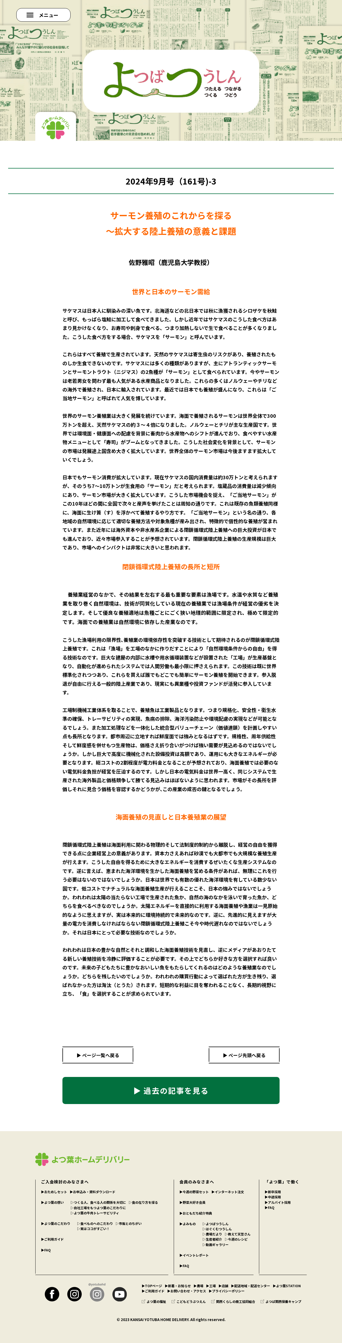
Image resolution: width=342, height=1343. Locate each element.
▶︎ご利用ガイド (52, 1239)
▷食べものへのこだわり (95, 1223)
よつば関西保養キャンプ (281, 1301)
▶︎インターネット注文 (227, 1191)
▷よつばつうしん (215, 1223)
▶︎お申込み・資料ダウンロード (92, 1191)
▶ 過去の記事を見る (171, 1090)
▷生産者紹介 (212, 1239)
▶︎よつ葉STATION (287, 1285)
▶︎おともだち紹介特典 (195, 1213)
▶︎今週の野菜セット (194, 1191)
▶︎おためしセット (54, 1191)
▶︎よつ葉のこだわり (55, 1223)
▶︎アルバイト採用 (278, 1202)
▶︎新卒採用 (273, 1191)
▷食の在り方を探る (143, 1202)
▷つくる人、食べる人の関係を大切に (98, 1202)
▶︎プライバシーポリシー (227, 1291)
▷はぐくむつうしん (217, 1229)
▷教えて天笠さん (238, 1234)
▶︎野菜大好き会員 (192, 1202)
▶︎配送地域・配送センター (250, 1285)
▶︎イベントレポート (194, 1255)
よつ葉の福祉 (154, 1301)
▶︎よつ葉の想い (52, 1202)
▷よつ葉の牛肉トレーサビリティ (95, 1213)
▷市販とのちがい (129, 1223)
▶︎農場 (198, 1285)
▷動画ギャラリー (215, 1244)
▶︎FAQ (46, 1250)
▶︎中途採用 (273, 1197)
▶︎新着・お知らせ (178, 1285)
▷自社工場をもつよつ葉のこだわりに (98, 1207)
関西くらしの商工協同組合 (233, 1301)
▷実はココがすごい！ (93, 1228)
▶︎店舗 (223, 1285)
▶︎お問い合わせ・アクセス (186, 1291)
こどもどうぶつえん (189, 1301)
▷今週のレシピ (236, 1239)
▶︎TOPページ (152, 1285)
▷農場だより (212, 1234)
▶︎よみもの (187, 1223)
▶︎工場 (211, 1285)
